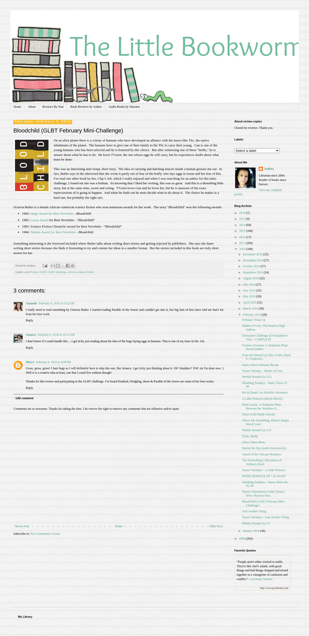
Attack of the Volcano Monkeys (261, 454)
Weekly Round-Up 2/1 (256, 523)
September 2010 (253, 272)
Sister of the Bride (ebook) (258, 414)
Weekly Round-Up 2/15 (256, 430)
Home (17, 106)
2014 (242, 225)
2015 (242, 219)
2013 (242, 231)
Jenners (31, 335)
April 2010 (250, 302)
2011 (242, 243)
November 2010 (253, 260)
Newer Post (22, 526)
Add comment (24, 398)
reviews (72, 271)
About (32, 106)
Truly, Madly (250, 436)
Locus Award (39, 220)
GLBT (42, 271)
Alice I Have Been (253, 442)
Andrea (269, 169)
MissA (30, 362)
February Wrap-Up (253, 320)
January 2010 (251, 531)
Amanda (31, 303)
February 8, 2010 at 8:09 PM (53, 362)
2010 (242, 249)
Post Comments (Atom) (45, 533)
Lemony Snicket (262, 579)
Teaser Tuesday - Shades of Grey (262, 371)
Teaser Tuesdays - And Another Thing (265, 517)
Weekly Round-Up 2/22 (256, 377)
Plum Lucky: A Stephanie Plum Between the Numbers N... (261, 406)
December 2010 (253, 254)
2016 (242, 213)
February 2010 (252, 314)
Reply (29, 320)
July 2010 (249, 284)
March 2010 (251, 308)
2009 (242, 538)
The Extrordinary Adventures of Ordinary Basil (262, 462)
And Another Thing (254, 511)
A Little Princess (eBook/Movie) (262, 398)
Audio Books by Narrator (124, 106)
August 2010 (251, 278)
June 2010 (249, 290)
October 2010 (252, 266)
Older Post (215, 526)
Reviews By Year (53, 106)
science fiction (86, 271)
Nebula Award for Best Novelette (52, 232)
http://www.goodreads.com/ (274, 588)
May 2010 (249, 296)
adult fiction (31, 271)
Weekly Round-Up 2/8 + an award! (264, 476)
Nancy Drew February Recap (260, 365)
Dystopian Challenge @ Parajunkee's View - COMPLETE (265, 337)
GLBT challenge (57, 271)
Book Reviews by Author (86, 106)
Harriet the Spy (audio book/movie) (264, 448)
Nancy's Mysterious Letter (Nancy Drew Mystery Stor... (263, 493)
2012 (242, 237)
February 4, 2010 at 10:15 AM (56, 335)
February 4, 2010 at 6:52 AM (56, 303)
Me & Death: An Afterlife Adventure (265, 392)
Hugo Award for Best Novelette (51, 213)
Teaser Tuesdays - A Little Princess (263, 470)
